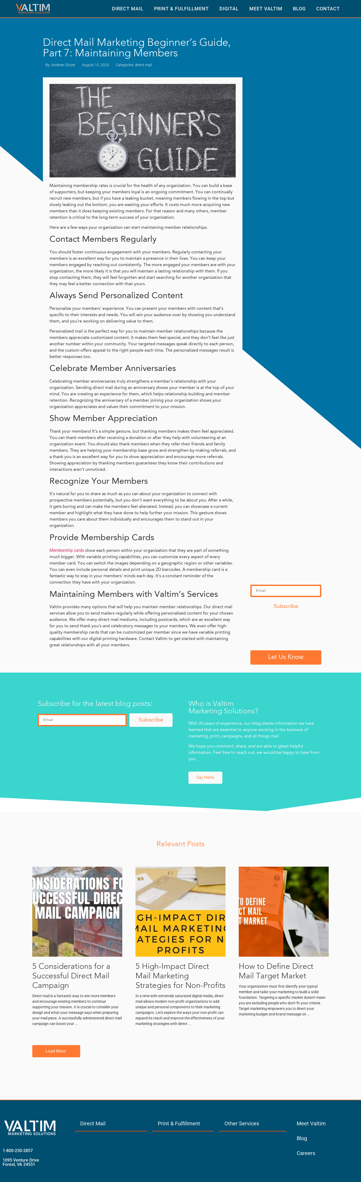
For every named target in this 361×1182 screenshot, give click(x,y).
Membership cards (66, 550)
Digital (229, 8)
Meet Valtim (265, 8)
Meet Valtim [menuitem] (311, 1123)
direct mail (143, 65)
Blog (299, 8)
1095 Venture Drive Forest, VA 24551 (21, 1162)
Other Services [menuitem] (241, 1123)
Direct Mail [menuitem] (93, 1123)
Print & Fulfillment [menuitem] (179, 1123)
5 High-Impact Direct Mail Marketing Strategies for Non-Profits (180, 976)
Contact (328, 8)
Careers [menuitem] (306, 1153)
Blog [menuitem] (302, 1138)
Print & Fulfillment (181, 8)
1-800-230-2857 (18, 1150)
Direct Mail (127, 8)
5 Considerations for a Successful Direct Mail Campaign (71, 976)
